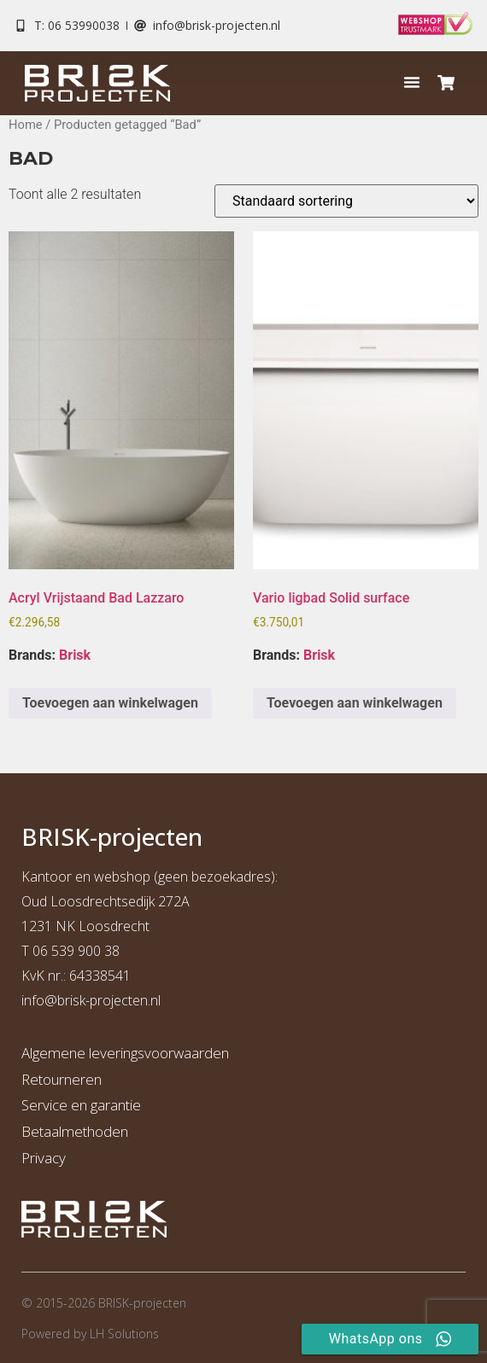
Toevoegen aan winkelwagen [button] (110, 703)
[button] (412, 82)
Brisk (75, 655)
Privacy (43, 1158)
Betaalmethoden (74, 1131)
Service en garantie (81, 1105)
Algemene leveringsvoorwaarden (125, 1053)
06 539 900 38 (76, 950)
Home (26, 124)
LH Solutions (124, 1333)
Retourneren (61, 1079)
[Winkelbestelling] (346, 201)
